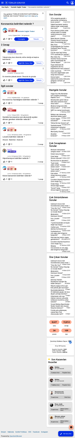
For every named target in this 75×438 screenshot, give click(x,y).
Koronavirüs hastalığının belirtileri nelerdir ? (20, 100)
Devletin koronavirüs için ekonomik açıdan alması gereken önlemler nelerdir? (20, 118)
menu (2, 2)
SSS (29, 432)
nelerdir (20, 140)
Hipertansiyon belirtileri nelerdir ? (16, 158)
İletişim (3, 432)
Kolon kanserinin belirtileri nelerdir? (17, 176)
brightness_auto (71, 427)
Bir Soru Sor (65, 434)
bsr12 (9, 149)
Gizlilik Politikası (21, 432)
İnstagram (44, 432)
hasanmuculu (59, 392)
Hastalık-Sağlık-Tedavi (26, 31)
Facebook (36, 432)
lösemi (6, 140)
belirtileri (13, 140)
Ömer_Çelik (58, 404)
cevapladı (10, 54)
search (67, 2)
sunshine (10, 91)
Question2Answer (16, 436)
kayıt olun (28, 16)
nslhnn (9, 108)
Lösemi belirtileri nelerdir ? (14, 137)
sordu (10, 35)
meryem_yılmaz (60, 416)
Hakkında (11, 432)
